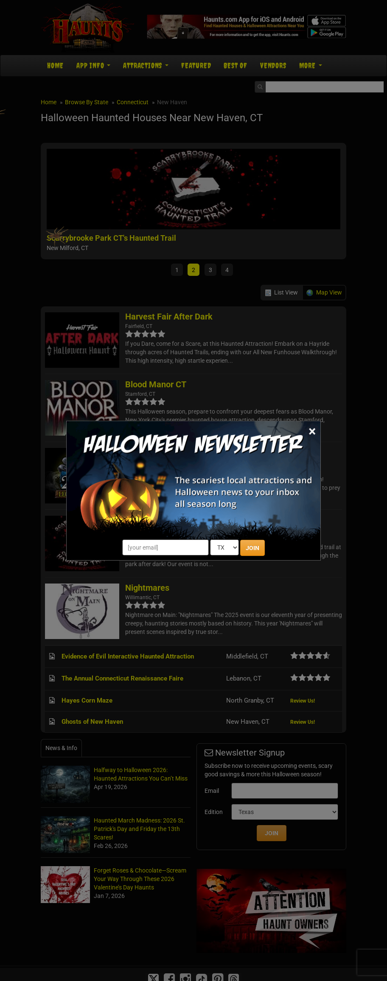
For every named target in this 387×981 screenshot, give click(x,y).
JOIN (252, 548)
